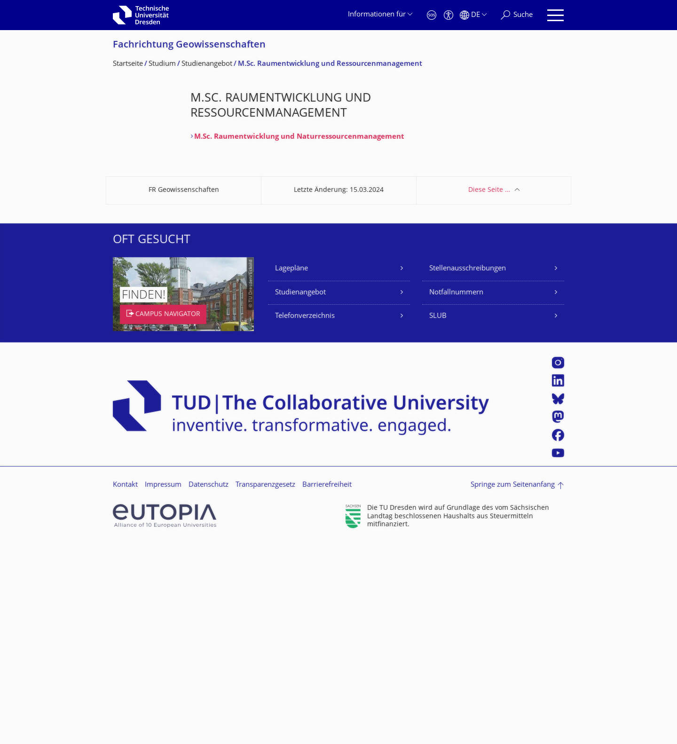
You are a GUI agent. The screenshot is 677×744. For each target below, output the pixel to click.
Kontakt (125, 685)
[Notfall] (431, 15)
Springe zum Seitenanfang (513, 685)
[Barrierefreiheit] (448, 15)
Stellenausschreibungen (467, 469)
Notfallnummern (456, 493)
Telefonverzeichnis (305, 517)
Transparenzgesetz (265, 685)
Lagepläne (291, 469)
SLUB (438, 517)
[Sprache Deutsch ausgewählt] (473, 15)
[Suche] (517, 15)
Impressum (163, 685)
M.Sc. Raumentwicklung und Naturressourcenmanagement (299, 137)
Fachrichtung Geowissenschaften (189, 45)
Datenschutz (208, 685)
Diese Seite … (489, 391)
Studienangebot (300, 493)
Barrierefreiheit (327, 685)
